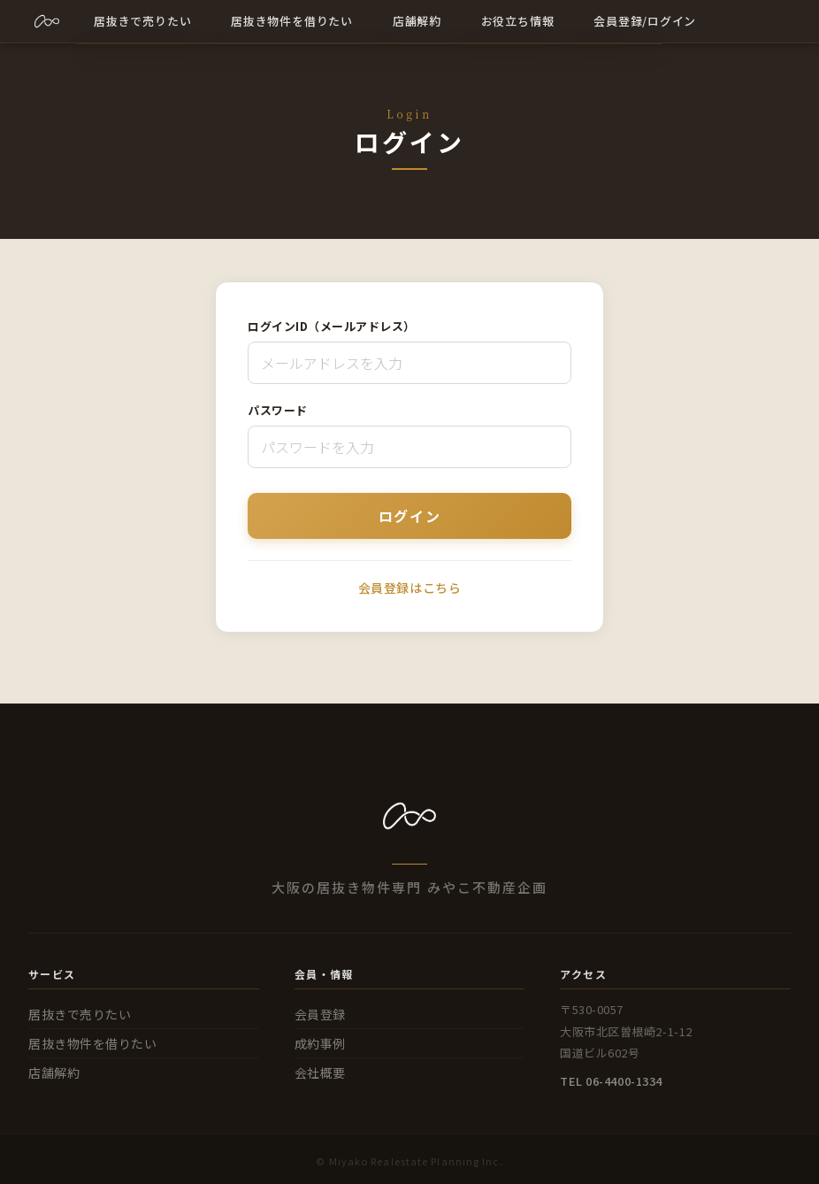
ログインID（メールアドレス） (332, 326)
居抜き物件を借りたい (92, 1043)
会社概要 (320, 1072)
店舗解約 (54, 1072)
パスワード (278, 410)
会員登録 (320, 1014)
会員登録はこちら (409, 587)
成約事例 (320, 1043)
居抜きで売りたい (79, 1014)
